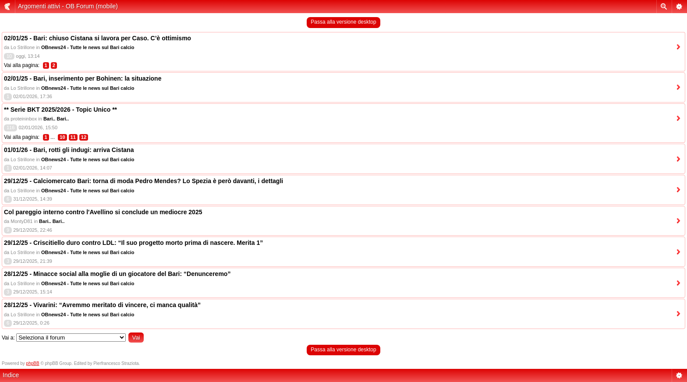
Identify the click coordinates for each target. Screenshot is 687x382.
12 (83, 137)
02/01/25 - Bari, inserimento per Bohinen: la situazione (82, 78)
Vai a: (8, 338)
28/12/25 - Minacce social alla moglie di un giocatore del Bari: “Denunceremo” (117, 273)
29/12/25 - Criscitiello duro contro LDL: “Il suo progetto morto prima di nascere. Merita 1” (133, 242)
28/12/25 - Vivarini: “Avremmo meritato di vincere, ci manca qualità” (102, 304)
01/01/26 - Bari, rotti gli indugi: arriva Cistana (69, 149)
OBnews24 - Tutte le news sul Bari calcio (88, 47)
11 (73, 137)
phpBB (32, 363)
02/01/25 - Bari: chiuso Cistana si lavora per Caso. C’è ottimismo (97, 38)
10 (62, 137)
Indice (11, 374)
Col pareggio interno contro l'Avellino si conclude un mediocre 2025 (103, 212)
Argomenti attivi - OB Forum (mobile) (68, 6)
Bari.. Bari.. (56, 118)
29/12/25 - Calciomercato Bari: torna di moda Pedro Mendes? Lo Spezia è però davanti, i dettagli (143, 180)
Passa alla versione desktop (343, 22)
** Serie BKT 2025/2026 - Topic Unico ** (60, 109)
